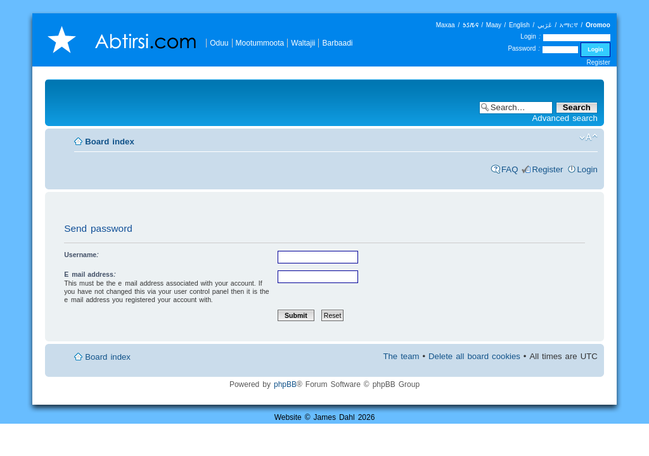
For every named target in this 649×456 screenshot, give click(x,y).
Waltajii (303, 43)
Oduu (219, 43)
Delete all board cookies (474, 356)
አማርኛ (569, 25)
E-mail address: (90, 274)
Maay (493, 25)
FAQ (509, 169)
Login (587, 169)
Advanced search (565, 118)
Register (598, 62)
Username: (81, 254)
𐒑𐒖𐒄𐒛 (471, 25)
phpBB (285, 384)
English (519, 25)
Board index (109, 141)
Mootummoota (260, 43)
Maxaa (445, 25)
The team (401, 356)
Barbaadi (337, 43)
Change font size (588, 137)
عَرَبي (544, 25)
